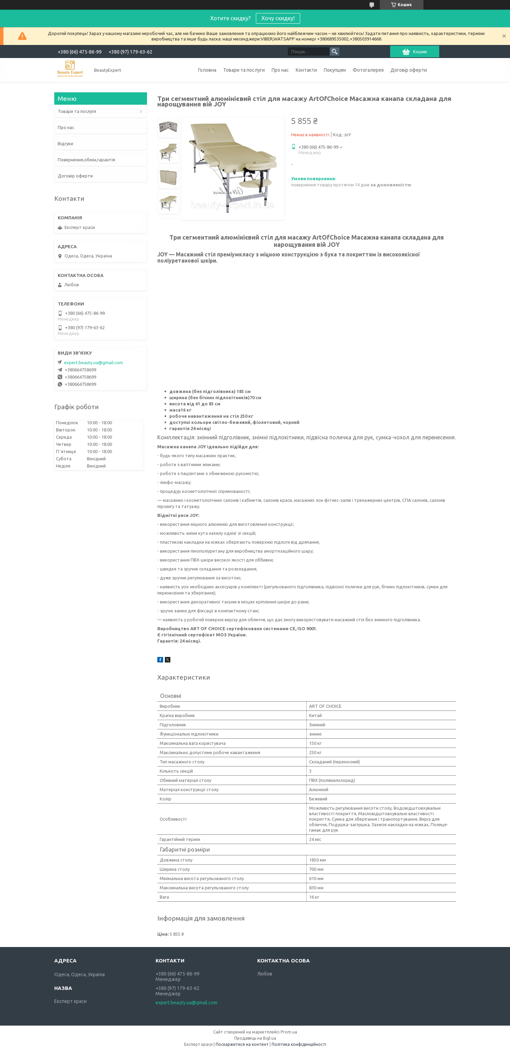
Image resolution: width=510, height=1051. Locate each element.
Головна (207, 70)
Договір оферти (408, 70)
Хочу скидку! (278, 18)
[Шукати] (334, 51)
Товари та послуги (244, 70)
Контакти (306, 70)
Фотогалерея (368, 70)
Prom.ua (289, 1032)
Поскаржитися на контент (242, 1044)
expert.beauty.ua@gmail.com (93, 362)
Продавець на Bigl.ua (255, 1038)
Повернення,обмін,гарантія (86, 159)
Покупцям (335, 70)
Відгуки (65, 143)
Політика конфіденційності (299, 1044)
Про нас (280, 70)
